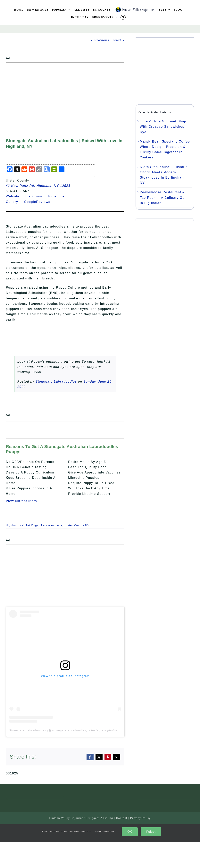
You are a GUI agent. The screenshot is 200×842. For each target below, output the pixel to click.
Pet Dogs (32, 525)
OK (129, 832)
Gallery (14, 201)
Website (15, 196)
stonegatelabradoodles (69, 730)
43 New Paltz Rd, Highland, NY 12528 (38, 185)
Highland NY (14, 525)
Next (117, 40)
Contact (121, 818)
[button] (123, 17)
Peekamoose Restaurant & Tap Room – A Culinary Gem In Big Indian (164, 197)
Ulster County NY (76, 525)
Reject (150, 832)
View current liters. (22, 501)
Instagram (36, 196)
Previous (101, 40)
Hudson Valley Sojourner (67, 818)
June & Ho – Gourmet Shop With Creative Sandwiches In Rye (164, 127)
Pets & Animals (51, 525)
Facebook (58, 196)
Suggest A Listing (100, 818)
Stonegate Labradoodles (56, 381)
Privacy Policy (140, 818)
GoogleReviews (39, 201)
